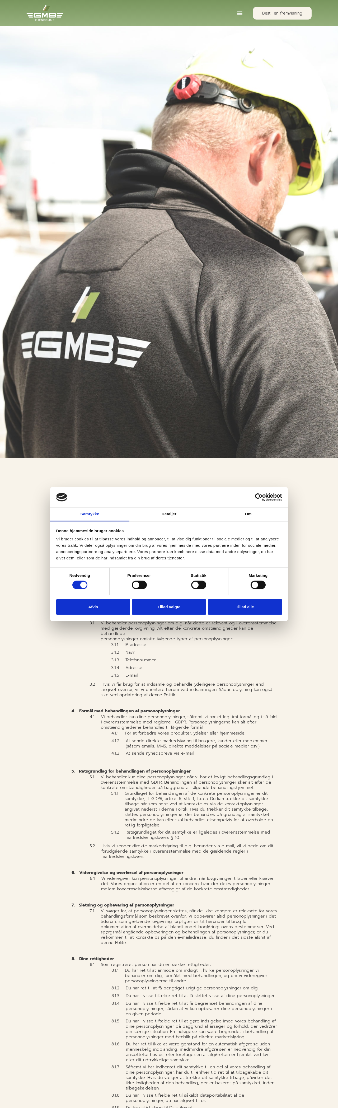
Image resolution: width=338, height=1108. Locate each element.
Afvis (93, 607)
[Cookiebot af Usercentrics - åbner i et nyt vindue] (259, 497)
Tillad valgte (169, 607)
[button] (240, 13)
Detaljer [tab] (169, 514)
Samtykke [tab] (90, 514)
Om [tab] (248, 514)
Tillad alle (245, 607)
